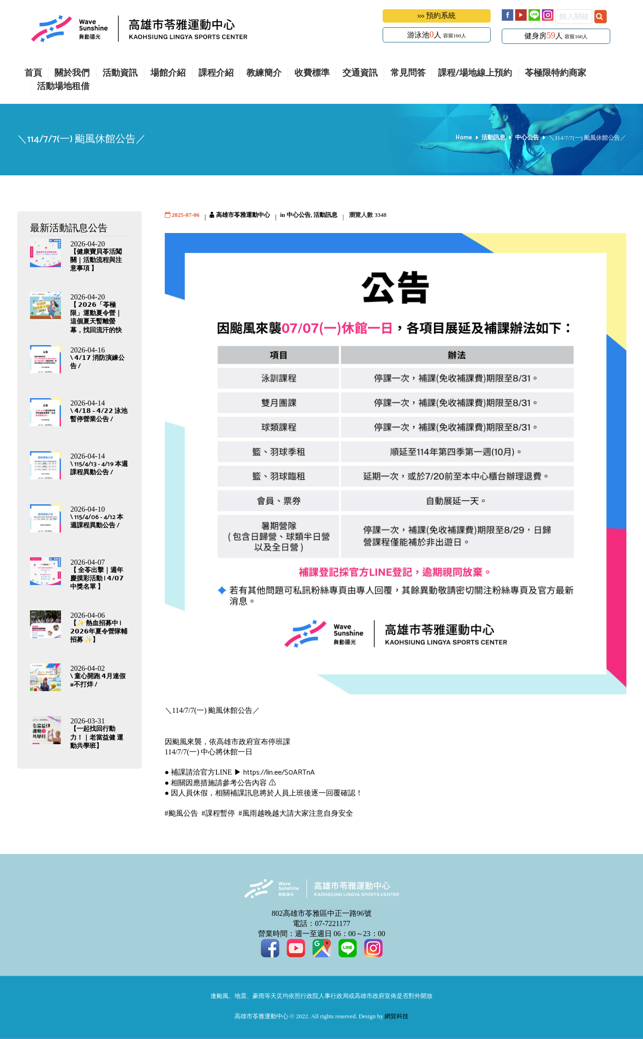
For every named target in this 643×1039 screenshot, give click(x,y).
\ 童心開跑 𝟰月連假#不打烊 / (98, 680)
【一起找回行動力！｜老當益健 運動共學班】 (96, 737)
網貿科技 (397, 1016)
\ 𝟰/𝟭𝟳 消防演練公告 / (97, 362)
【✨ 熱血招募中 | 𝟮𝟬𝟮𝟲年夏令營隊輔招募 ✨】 (98, 631)
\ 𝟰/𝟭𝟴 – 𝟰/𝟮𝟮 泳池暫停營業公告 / (98, 415)
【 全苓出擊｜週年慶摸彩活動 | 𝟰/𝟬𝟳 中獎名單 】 (97, 578)
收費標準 (312, 73)
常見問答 (408, 73)
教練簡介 (264, 73)
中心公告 (527, 138)
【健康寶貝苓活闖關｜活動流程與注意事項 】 (96, 260)
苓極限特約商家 (555, 73)
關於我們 (72, 73)
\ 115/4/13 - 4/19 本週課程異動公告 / (99, 468)
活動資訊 (120, 73)
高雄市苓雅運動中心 (243, 215)
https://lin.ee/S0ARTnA (278, 772)
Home (464, 138)
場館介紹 (168, 73)
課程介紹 (216, 73)
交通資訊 (360, 73)
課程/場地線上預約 (475, 73)
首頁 (33, 73)
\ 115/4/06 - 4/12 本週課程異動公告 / (96, 521)
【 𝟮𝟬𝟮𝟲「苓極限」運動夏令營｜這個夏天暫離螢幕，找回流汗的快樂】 (96, 322)
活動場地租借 (63, 87)
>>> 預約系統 (436, 16)
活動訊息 (493, 138)
